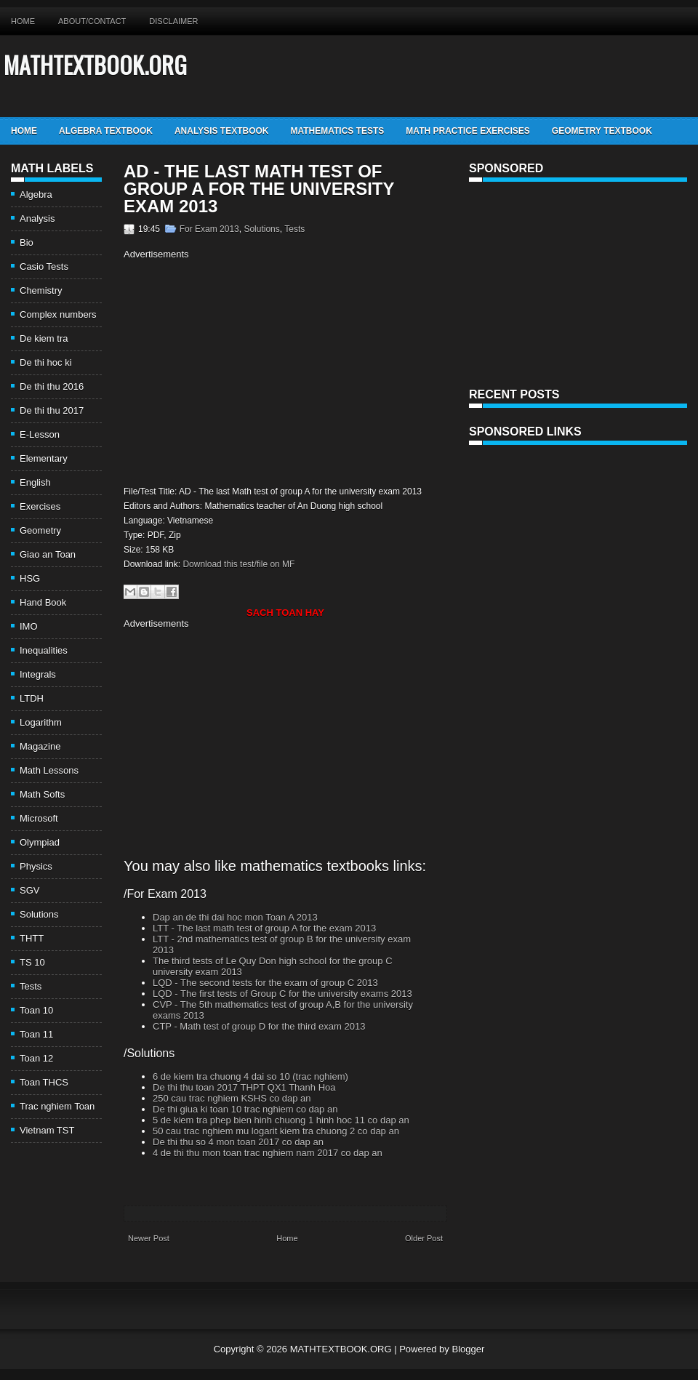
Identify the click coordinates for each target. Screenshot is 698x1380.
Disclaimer (173, 21)
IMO (29, 626)
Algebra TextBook (106, 131)
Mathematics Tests (337, 131)
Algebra (36, 194)
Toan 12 (36, 1058)
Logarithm (41, 722)
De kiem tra (44, 338)
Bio (26, 242)
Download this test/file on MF (238, 564)
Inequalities (44, 650)
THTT (32, 938)
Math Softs (42, 794)
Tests (30, 986)
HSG (30, 578)
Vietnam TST (47, 1130)
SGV (29, 890)
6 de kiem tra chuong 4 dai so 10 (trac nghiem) (250, 1076)
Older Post (424, 1238)
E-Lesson (40, 434)
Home (23, 21)
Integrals (38, 674)
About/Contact (92, 21)
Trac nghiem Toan (57, 1106)
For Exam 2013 (209, 229)
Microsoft (39, 818)
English (35, 482)
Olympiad (40, 842)
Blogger (468, 1349)
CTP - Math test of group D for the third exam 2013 (259, 1026)
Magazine (40, 746)
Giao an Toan (48, 554)
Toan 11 (36, 1034)
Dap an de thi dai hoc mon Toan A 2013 (235, 917)
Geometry (40, 530)
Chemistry (41, 290)
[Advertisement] (246, 371)
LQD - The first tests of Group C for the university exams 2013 (282, 993)
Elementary (44, 458)
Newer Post (148, 1238)
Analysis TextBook (221, 131)
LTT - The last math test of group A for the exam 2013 (264, 928)
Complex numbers (58, 314)
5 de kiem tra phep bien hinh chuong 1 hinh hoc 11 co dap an (281, 1120)
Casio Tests (44, 266)
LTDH (32, 698)
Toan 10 (36, 1010)
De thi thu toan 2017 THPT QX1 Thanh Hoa (244, 1087)
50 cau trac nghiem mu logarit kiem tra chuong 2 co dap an (276, 1131)
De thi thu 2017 (52, 410)
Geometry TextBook (602, 131)
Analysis (37, 218)
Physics (36, 866)
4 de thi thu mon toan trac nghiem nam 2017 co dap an (267, 1152)
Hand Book (43, 602)
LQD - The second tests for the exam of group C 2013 (265, 982)
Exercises (40, 506)
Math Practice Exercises (467, 131)
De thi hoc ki (46, 362)
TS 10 (32, 962)
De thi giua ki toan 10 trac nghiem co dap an (245, 1109)
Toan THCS (44, 1082)
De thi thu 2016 (52, 386)
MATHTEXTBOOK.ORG (95, 64)
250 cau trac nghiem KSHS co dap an (232, 1098)
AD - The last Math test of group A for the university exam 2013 (259, 189)
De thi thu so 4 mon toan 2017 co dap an (238, 1141)
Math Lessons (49, 770)
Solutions (39, 914)
